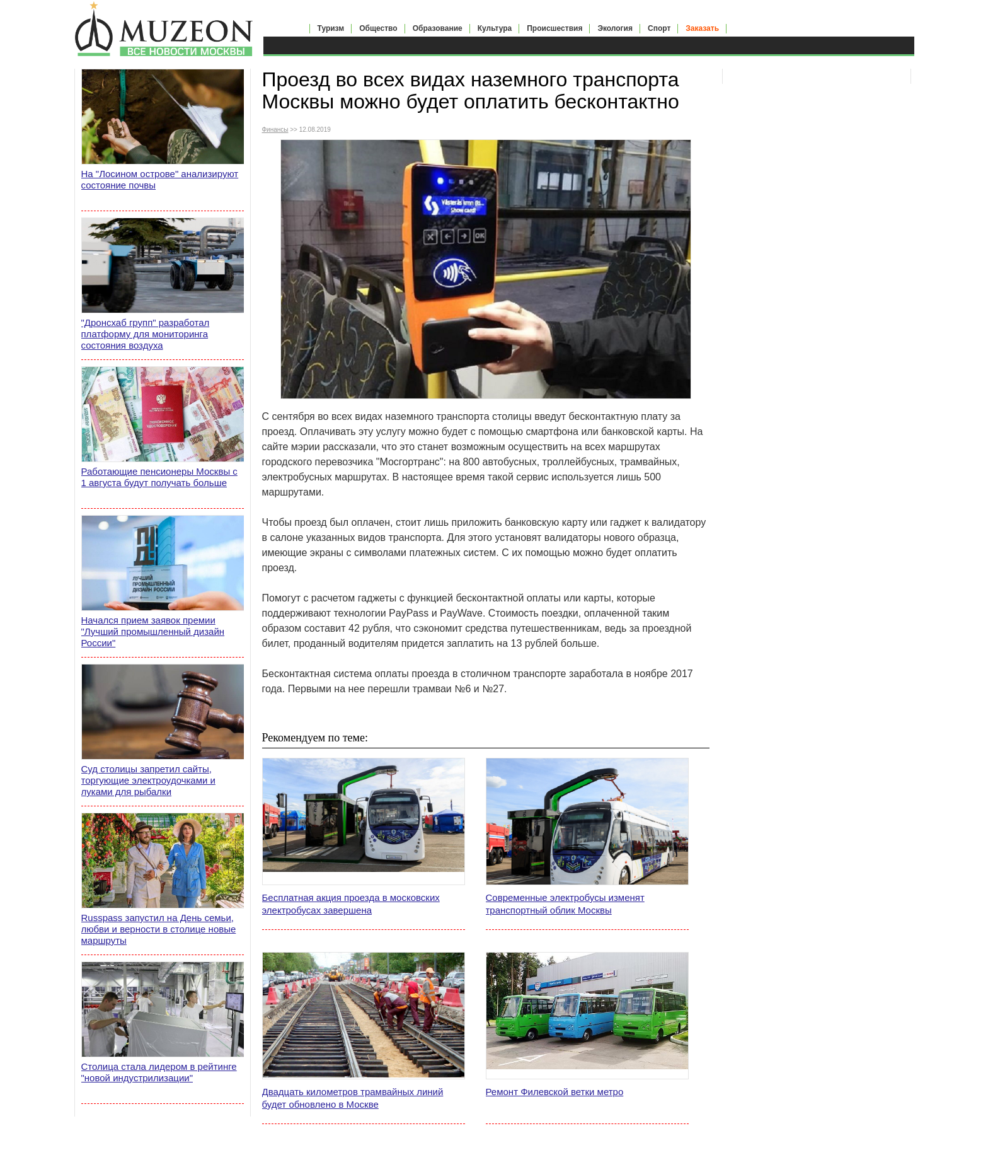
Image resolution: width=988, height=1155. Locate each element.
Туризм (331, 28)
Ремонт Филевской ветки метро (555, 1091)
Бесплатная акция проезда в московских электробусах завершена (351, 903)
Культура (495, 28)
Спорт (659, 28)
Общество (378, 28)
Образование (437, 28)
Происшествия (554, 28)
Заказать (702, 28)
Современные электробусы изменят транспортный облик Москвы (565, 903)
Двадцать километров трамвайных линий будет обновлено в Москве (353, 1098)
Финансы (275, 129)
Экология (615, 28)
